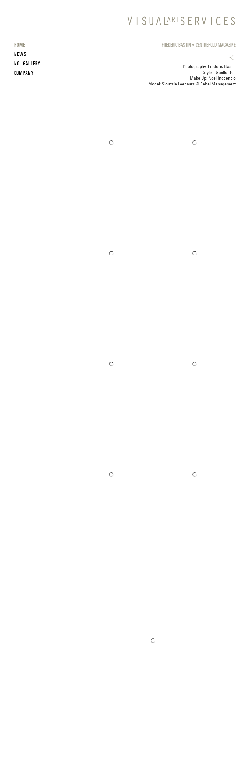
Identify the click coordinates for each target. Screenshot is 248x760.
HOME (19, 44)
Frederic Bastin (222, 66)
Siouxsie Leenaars (178, 84)
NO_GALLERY (27, 63)
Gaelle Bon (226, 72)
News (20, 54)
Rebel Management (218, 84)
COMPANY (24, 72)
